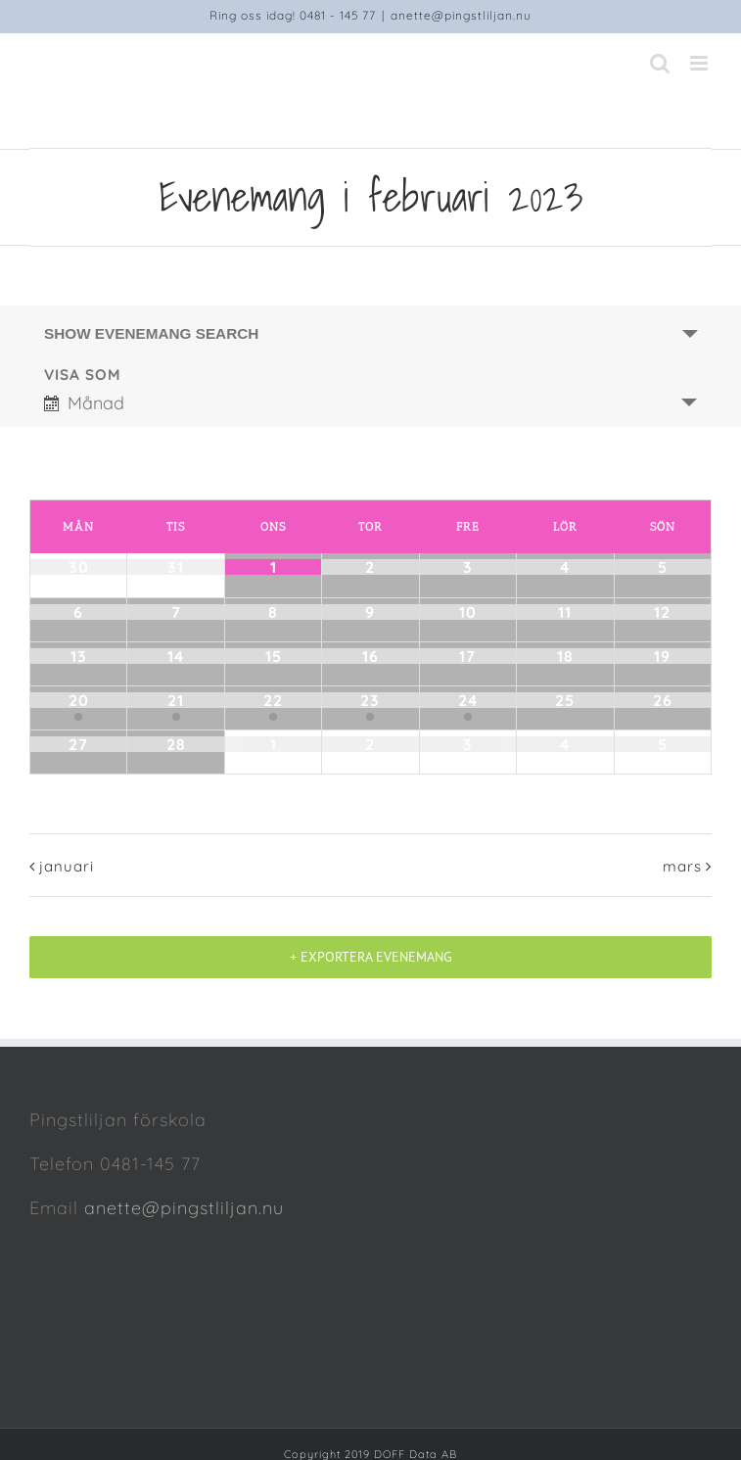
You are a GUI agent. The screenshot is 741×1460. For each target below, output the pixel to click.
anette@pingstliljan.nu (461, 15)
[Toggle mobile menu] (701, 63)
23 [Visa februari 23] (370, 700)
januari (66, 866)
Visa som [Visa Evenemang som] (82, 374)
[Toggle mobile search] (660, 63)
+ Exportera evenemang (371, 956)
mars (682, 866)
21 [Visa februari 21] (175, 700)
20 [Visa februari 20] (79, 700)
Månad (84, 403)
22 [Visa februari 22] (273, 700)
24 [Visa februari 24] (468, 700)
